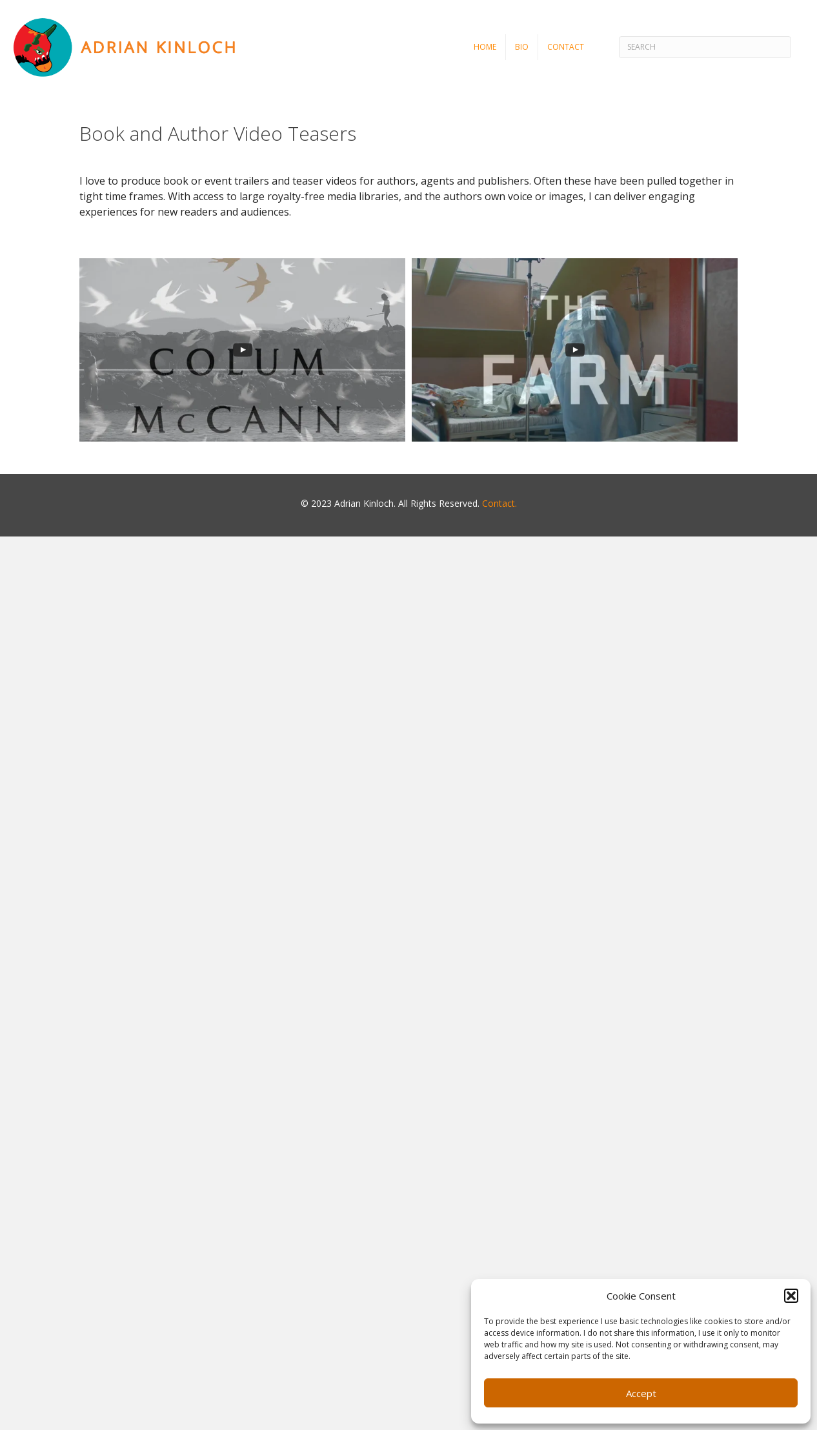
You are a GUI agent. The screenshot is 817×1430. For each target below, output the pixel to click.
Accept (641, 1393)
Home (485, 46)
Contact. (499, 503)
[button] (791, 1295)
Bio (522, 46)
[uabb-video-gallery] (242, 350)
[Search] (705, 47)
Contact (565, 46)
